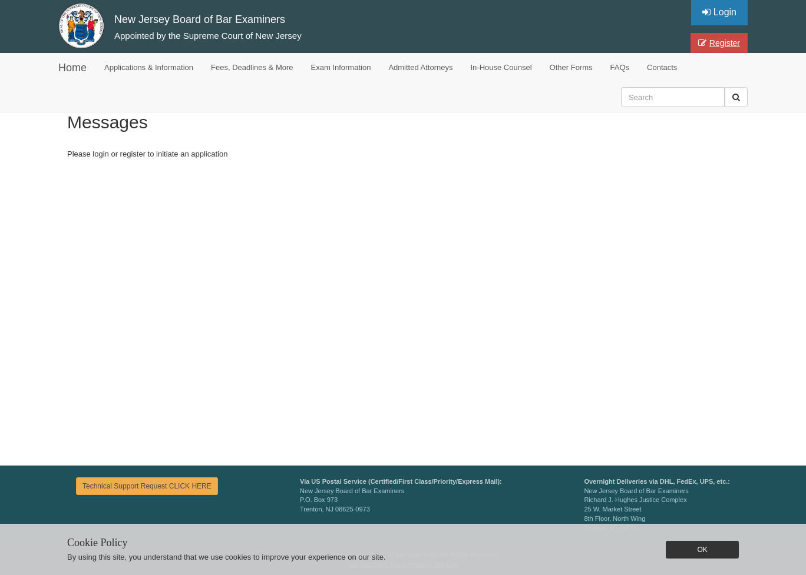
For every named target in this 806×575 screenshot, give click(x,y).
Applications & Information (148, 67)
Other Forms (571, 67)
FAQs (620, 67)
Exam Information (341, 67)
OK (702, 550)
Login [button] (719, 12)
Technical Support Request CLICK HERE (147, 486)
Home (72, 68)
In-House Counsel (501, 67)
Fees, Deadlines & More (252, 67)
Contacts (662, 67)
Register (719, 43)
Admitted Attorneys (420, 67)
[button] (736, 97)
